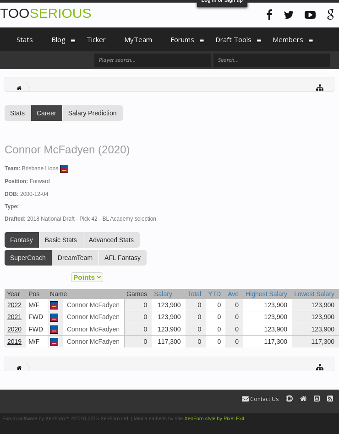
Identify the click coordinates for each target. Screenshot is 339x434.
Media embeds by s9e (158, 418)
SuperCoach (28, 257)
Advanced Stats (111, 240)
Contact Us (260, 399)
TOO (45, 13)
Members (288, 39)
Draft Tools (233, 39)
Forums (182, 39)
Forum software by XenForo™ (66, 418)
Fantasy (21, 240)
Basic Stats (61, 240)
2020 (14, 329)
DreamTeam (75, 257)
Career (46, 113)
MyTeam (138, 39)
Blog (58, 39)
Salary (163, 294)
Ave (233, 294)
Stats (17, 113)
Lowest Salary (314, 294)
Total (195, 294)
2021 (14, 316)
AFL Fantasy (122, 257)
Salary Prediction (92, 113)
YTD (214, 294)
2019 (14, 341)
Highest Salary (266, 294)
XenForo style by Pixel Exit (214, 418)
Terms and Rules (318, 418)
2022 (14, 305)
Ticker (96, 39)
